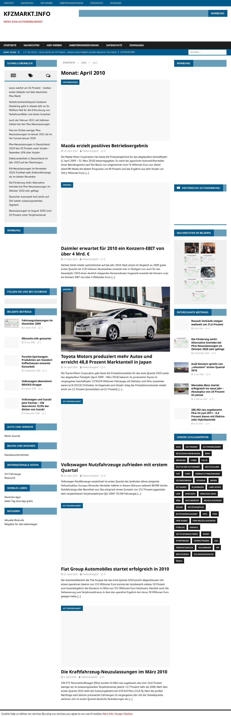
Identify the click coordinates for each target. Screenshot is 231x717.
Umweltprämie (201, 540)
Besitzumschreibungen (188, 453)
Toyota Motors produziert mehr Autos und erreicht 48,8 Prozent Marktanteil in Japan (106, 359)
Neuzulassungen (213, 500)
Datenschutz (96, 3)
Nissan (179, 507)
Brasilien (181, 460)
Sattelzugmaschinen (187, 534)
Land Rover (215, 487)
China (194, 460)
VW (217, 547)
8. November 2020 (201, 353)
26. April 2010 (71, 367)
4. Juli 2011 (198, 423)
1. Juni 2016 (199, 374)
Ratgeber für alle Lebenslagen (21, 524)
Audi (178, 446)
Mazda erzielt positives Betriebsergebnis (104, 145)
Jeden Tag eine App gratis (19, 501)
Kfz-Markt (181, 487)
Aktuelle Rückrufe (14, 520)
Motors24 (10, 478)
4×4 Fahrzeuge (13, 474)
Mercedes (190, 493)
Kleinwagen (198, 487)
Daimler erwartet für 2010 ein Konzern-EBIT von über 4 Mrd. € (112, 251)
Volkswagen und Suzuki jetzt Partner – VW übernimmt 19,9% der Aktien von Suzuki (36, 404)
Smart (206, 534)
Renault (194, 527)
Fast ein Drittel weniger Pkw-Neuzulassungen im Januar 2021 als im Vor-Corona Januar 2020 (30, 134)
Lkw (178, 493)
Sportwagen (182, 540)
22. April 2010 (71, 574)
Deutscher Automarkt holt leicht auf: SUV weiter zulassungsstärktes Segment (29, 200)
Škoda (179, 560)
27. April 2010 (70, 259)
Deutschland (212, 466)
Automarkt (192, 446)
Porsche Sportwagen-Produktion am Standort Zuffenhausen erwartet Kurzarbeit (37, 361)
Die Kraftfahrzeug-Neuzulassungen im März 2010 (114, 672)
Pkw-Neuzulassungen (204, 520)
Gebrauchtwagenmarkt (207, 473)
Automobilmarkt (212, 446)
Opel (205, 514)
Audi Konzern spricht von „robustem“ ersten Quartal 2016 (208, 367)
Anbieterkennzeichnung (71, 3)
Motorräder (192, 500)
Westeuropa (182, 554)
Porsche (180, 527)
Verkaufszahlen (184, 547)
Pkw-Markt (182, 520)
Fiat (178, 473)
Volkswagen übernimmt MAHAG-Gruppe (37, 382)
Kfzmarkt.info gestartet (36, 338)
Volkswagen (204, 547)
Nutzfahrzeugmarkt (187, 514)
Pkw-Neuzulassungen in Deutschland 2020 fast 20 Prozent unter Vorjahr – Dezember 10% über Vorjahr (29, 148)
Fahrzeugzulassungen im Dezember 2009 (37, 322)
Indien (213, 480)
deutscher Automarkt (188, 466)
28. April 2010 (71, 150)
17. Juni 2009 (29, 342)
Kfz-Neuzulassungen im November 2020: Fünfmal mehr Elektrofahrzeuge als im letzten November (30, 172)
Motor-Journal (12, 436)
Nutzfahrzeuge (196, 507)
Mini (178, 500)
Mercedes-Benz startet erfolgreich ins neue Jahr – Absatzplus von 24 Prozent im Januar (208, 390)
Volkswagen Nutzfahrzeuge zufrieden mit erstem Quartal (114, 467)
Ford (187, 473)
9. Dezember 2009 (32, 413)
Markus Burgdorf (90, 150)
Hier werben (46, 3)
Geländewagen (183, 480)
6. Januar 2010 (30, 327)
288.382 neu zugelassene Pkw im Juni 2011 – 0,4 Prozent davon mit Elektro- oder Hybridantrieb (208, 414)
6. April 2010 (70, 677)
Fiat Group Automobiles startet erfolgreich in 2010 (115, 569)
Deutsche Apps (13, 497)
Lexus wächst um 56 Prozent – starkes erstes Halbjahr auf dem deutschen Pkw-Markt (30, 92)
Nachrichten (27, 3)
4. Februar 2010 (200, 399)
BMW (207, 453)
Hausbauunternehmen (17, 454)
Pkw (215, 514)
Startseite (9, 3)
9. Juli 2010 (198, 328)
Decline (128, 713)
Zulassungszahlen (203, 554)
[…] (87, 172)
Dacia (204, 460)
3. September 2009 (32, 370)
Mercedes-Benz (208, 493)
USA (216, 540)
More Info (108, 713)
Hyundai (200, 480)
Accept (118, 713)
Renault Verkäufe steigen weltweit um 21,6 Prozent (207, 322)
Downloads (115, 3)
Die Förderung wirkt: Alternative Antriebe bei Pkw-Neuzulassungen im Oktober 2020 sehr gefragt (29, 186)
